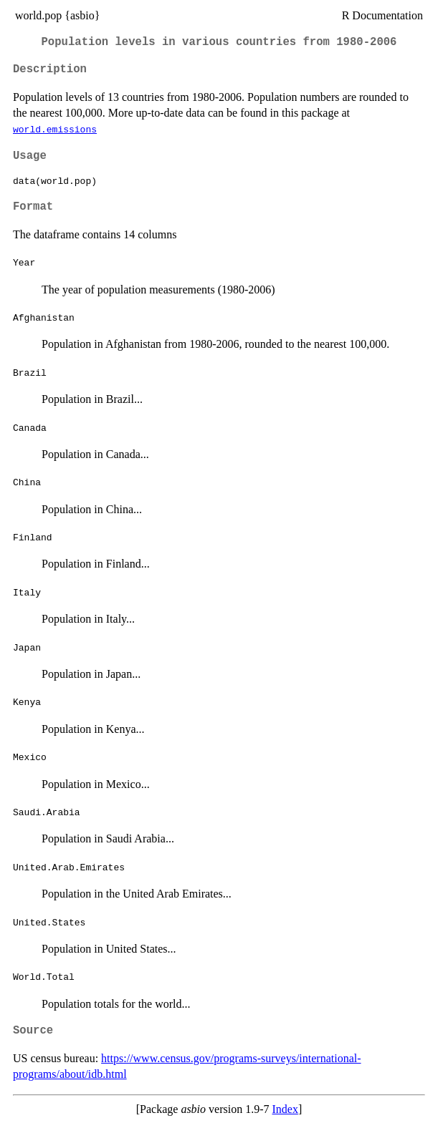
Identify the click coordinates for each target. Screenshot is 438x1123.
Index (284, 1109)
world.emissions (55, 128)
